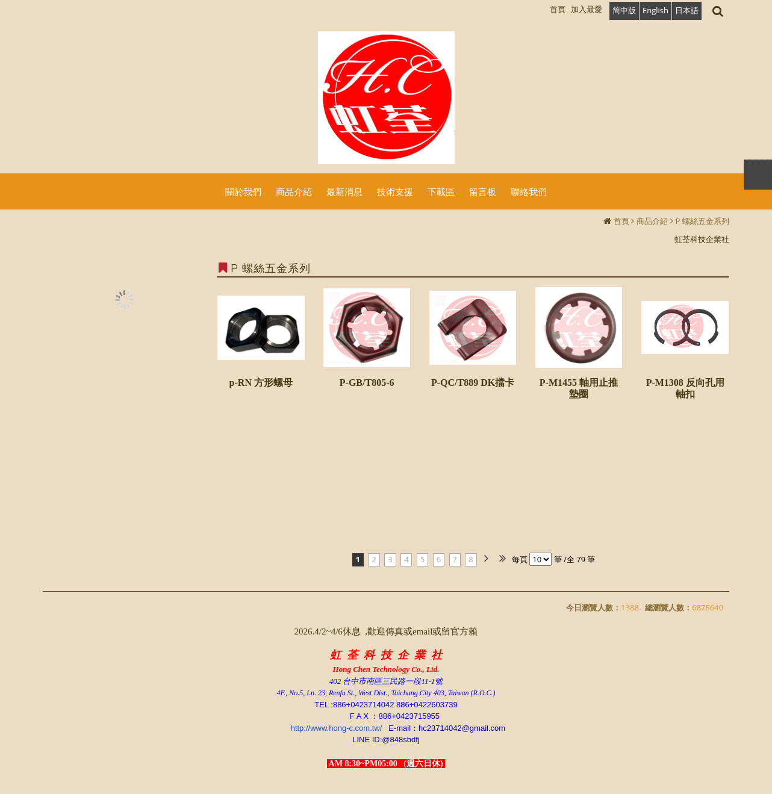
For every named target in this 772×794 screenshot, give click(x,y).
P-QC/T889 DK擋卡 (472, 382)
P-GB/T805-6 (367, 382)
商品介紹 (652, 221)
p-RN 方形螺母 (261, 382)
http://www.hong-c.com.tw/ (336, 728)
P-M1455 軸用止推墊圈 (579, 388)
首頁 (621, 221)
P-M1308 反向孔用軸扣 (685, 388)
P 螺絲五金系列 (702, 221)
